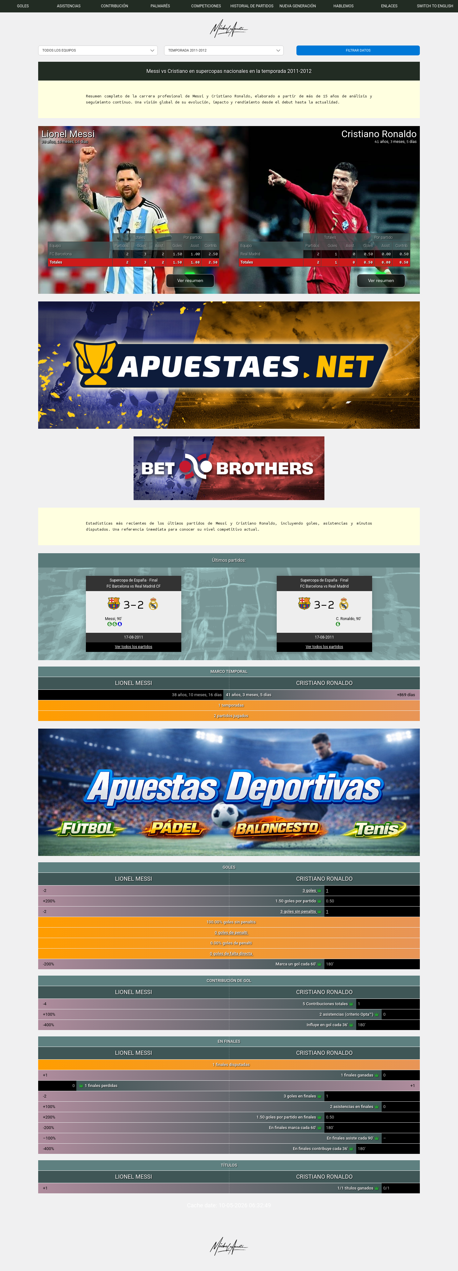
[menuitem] (23, 6)
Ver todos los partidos (133, 647)
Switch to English (435, 6)
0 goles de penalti (231, 932)
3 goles (312, 890)
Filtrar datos (358, 50)
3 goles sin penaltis (301, 911)
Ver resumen (190, 280)
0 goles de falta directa (231, 953)
